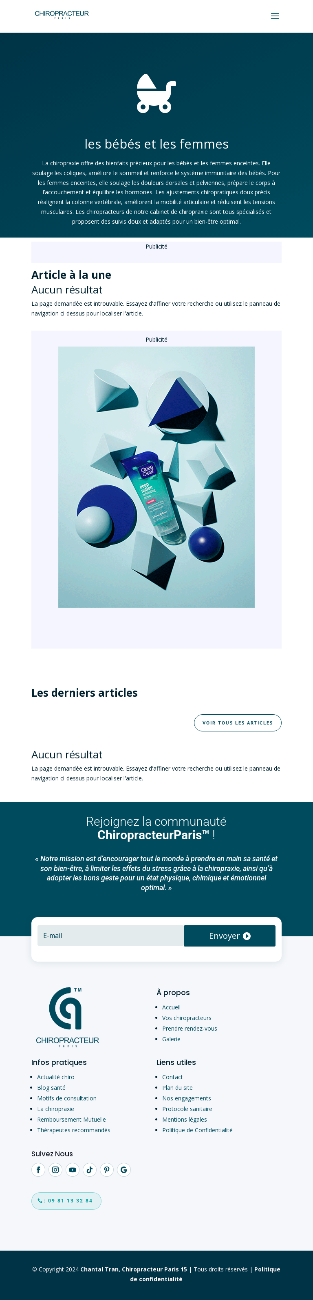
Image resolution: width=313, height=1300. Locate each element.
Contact (172, 1077)
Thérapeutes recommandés (73, 1130)
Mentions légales (184, 1119)
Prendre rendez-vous (189, 1028)
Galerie (171, 1039)
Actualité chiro (56, 1077)
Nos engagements (186, 1098)
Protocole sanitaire (187, 1109)
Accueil (171, 1007)
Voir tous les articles (238, 723)
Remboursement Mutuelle (71, 1119)
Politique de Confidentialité (197, 1130)
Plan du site (177, 1087)
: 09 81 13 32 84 (68, 1201)
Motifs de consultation (67, 1098)
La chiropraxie (55, 1109)
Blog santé (51, 1087)
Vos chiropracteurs (187, 1018)
